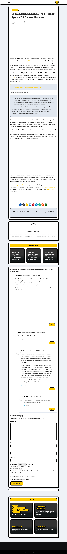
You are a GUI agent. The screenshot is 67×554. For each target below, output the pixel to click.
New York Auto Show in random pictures (49, 254)
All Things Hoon (41, 506)
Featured (15, 505)
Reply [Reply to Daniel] (52, 409)
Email (11, 449)
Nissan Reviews (41, 526)
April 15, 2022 (33, 259)
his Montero (13, 61)
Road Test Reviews (23, 509)
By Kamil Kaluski (17, 22)
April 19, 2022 (16, 259)
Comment (13, 421)
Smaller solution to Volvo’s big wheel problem (28, 87)
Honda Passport (50, 189)
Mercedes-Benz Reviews (19, 507)
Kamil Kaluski (34, 231)
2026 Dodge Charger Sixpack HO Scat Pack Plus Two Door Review (45, 512)
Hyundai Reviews (17, 526)
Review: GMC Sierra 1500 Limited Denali (16, 254)
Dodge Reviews (41, 508)
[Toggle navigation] (9, 2)
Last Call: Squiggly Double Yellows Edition (33, 254)
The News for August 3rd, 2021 (45, 211)
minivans (12, 77)
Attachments (13, 464)
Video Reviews (16, 511)
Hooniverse (15, 10)
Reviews (15, 509)
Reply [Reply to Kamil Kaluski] (52, 342)
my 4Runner (29, 61)
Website (12, 457)
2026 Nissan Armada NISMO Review (44, 530)
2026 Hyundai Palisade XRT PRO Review (20, 530)
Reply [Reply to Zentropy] (52, 324)
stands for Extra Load (49, 187)
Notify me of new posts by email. (20, 479)
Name (11, 442)
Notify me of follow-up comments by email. (23, 476)
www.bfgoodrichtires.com (20, 185)
